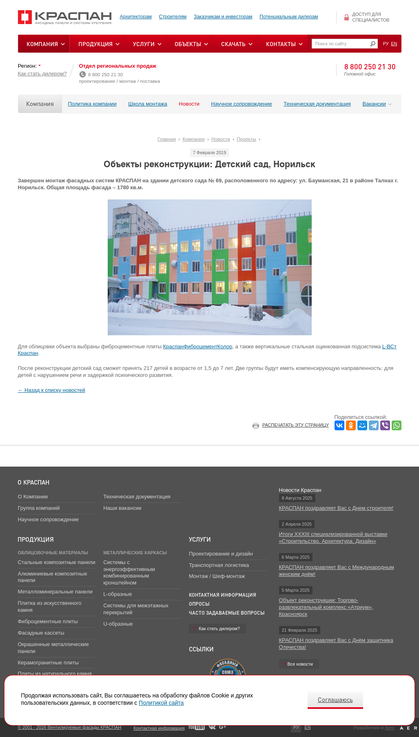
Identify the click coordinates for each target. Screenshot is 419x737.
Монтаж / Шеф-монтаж (217, 576)
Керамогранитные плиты (48, 663)
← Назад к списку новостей (51, 390)
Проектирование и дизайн (221, 554)
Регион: (28, 66)
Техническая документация (317, 104)
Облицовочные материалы (53, 552)
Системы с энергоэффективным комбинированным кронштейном (129, 572)
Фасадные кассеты (41, 633)
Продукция (95, 43)
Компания (40, 104)
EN (394, 43)
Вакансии (374, 104)
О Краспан (33, 482)
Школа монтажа (147, 104)
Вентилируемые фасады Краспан (64, 17)
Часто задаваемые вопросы (227, 613)
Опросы (199, 604)
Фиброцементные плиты (48, 621)
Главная (166, 139)
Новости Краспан (300, 490)
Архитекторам (136, 17)
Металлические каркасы (135, 552)
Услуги (200, 539)
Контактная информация (222, 595)
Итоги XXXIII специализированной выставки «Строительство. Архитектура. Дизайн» (333, 537)
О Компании (32, 497)
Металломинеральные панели (55, 592)
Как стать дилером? (42, 74)
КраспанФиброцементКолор (198, 346)
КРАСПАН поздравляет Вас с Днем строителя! (336, 508)
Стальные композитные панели (56, 562)
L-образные (117, 594)
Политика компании (92, 104)
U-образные (118, 624)
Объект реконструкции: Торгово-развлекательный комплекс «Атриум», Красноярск (326, 607)
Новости (189, 104)
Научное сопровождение (241, 104)
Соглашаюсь (335, 699)
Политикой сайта (161, 702)
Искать (372, 43)
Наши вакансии (122, 508)
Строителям (173, 17)
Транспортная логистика (219, 565)
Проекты (246, 139)
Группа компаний (39, 508)
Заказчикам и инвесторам (223, 17)
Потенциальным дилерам (288, 17)
